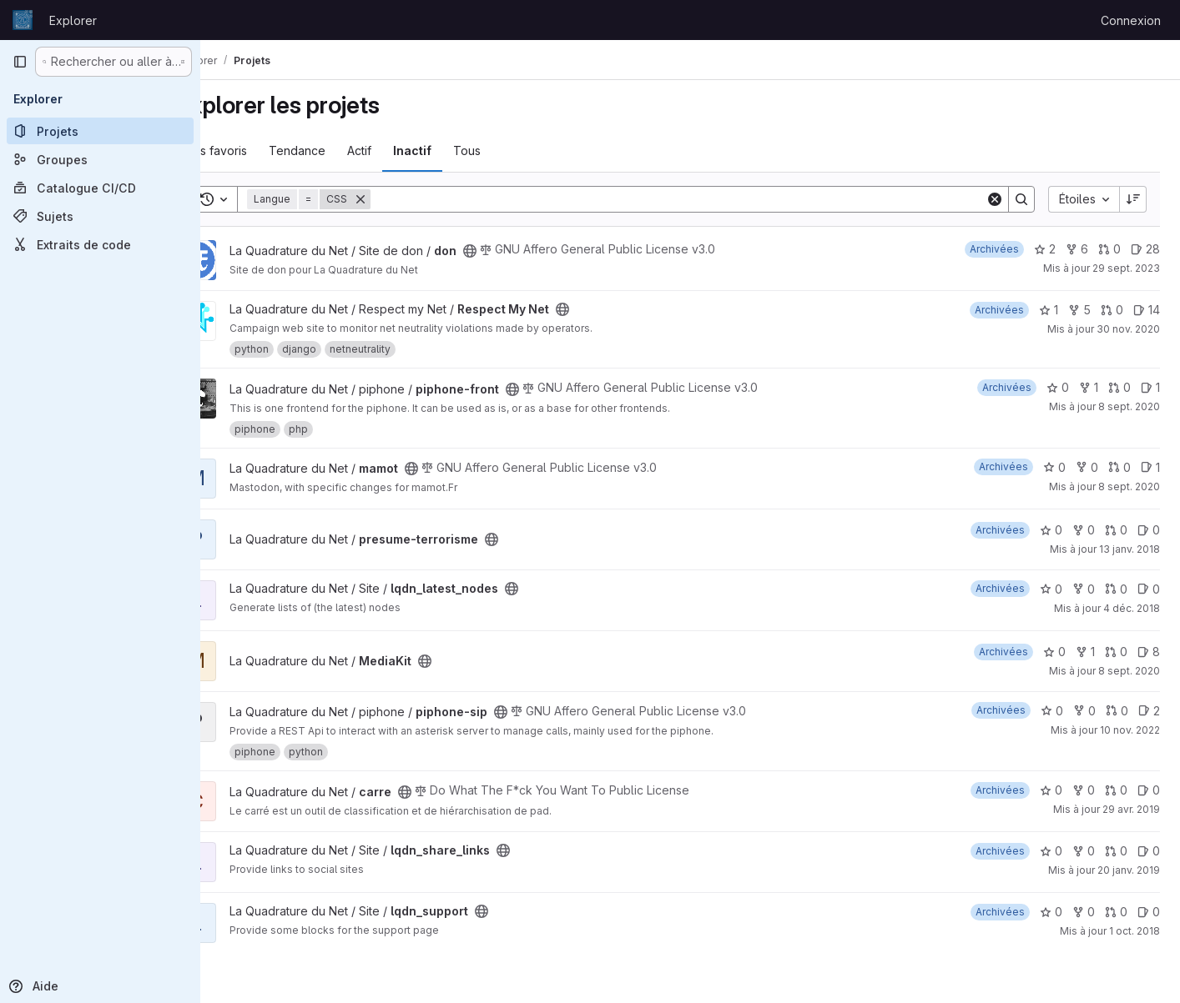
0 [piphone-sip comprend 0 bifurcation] (1084, 711)
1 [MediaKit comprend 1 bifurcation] (1085, 651)
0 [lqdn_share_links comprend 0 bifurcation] (1083, 851)
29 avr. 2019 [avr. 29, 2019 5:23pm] (1131, 809)
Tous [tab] (511, 150)
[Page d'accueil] (22, 20)
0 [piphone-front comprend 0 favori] (1057, 387)
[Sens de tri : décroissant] (1133, 199)
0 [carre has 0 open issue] (1148, 790)
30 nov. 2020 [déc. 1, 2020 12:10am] (1128, 329)
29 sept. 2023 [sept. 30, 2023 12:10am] (1126, 268)
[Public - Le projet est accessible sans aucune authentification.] (514, 251)
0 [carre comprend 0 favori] (1051, 790)
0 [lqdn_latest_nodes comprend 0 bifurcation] (1083, 589)
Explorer (73, 20)
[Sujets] (100, 216)
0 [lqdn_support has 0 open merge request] (1116, 912)
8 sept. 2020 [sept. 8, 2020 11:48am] (1129, 406)
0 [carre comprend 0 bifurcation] (1083, 790)
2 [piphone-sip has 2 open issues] (1149, 711)
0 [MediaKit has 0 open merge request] (1116, 651)
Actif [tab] (403, 150)
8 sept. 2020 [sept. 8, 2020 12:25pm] (1129, 670)
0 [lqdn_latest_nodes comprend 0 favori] (1051, 589)
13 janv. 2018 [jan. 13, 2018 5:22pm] (1129, 549)
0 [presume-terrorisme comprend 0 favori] (1051, 530)
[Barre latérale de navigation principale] (20, 61)
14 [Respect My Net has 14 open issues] (1146, 310)
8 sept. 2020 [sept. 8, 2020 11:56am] (1129, 486)
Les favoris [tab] (261, 150)
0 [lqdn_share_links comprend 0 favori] (1051, 851)
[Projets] (100, 131)
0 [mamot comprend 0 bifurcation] (1087, 467)
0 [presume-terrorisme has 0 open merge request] (1116, 530)
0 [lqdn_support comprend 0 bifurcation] (1083, 912)
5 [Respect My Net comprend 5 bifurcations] (1079, 310)
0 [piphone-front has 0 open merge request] (1119, 387)
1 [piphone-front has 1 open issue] (1150, 387)
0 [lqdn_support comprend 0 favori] (1051, 912)
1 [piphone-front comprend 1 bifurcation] (1088, 387)
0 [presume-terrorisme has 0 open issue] (1148, 530)
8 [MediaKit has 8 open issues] (1148, 651)
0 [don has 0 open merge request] (1109, 249)
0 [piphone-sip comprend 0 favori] (1052, 711)
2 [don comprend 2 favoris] (1045, 249)
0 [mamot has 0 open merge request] (1119, 467)
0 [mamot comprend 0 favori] (1054, 467)
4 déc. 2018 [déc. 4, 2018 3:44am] (1131, 608)
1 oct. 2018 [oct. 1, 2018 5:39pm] (1134, 931)
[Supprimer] (405, 199)
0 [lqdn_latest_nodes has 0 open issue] (1148, 589)
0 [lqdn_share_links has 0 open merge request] (1116, 851)
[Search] (700, 199)
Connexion (1131, 20)
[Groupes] (100, 159)
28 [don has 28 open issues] (1145, 249)
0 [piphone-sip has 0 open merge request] (1117, 711)
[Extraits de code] (100, 244)
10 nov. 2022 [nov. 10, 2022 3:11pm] (1130, 730)
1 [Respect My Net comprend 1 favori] (1048, 310)
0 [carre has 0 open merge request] (1116, 790)
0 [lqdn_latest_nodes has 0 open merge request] (1116, 589)
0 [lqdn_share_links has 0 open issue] (1148, 851)
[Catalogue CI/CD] (100, 187)
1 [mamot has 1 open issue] (1150, 467)
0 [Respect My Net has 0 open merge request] (1112, 310)
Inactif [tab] (456, 150)
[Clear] (995, 199)
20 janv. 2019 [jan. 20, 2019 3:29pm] (1128, 870)
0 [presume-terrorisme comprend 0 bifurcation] (1083, 530)
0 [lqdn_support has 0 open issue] (1148, 912)
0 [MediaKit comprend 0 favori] (1054, 651)
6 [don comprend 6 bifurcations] (1077, 249)
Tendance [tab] (341, 150)
